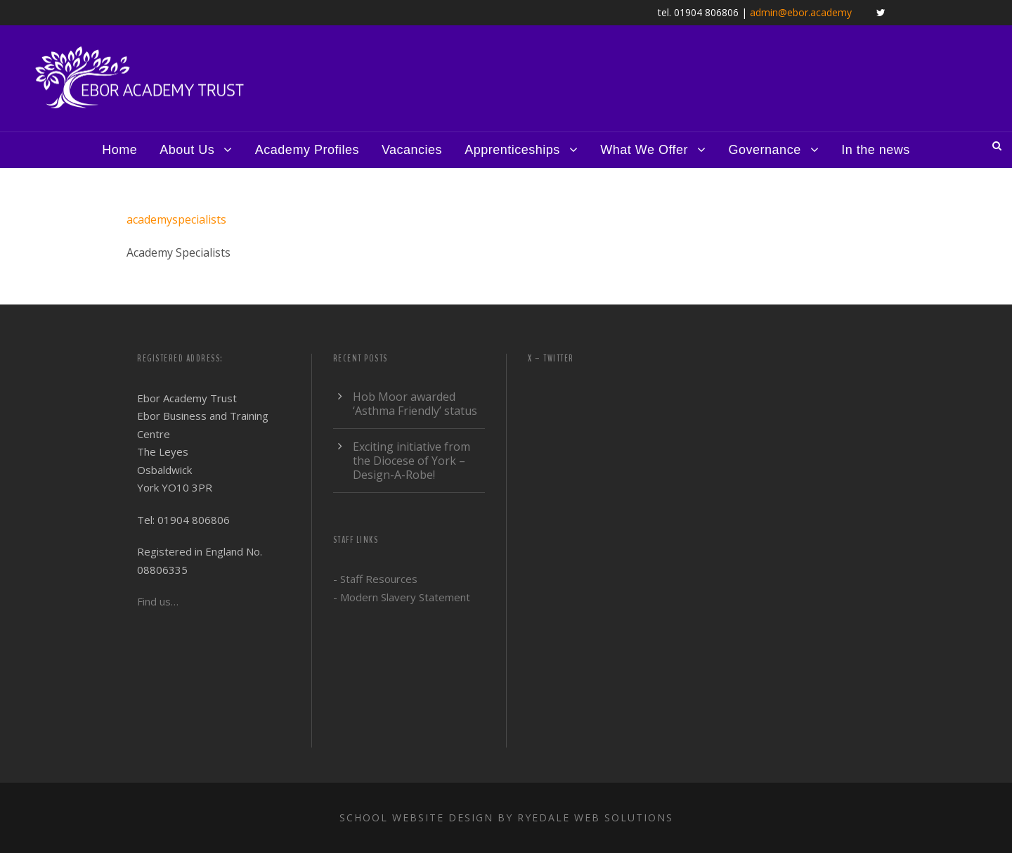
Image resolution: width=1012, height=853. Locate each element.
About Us (187, 150)
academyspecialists (176, 219)
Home (119, 150)
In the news (875, 150)
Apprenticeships (512, 150)
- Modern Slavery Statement (401, 597)
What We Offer (644, 150)
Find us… (158, 601)
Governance (765, 150)
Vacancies (412, 150)
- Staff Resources (375, 579)
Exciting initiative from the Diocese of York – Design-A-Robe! (411, 460)
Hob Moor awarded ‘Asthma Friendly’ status (415, 403)
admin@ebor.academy (801, 12)
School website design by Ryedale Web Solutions (506, 817)
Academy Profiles (307, 150)
